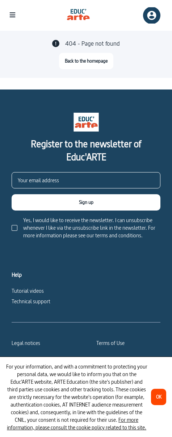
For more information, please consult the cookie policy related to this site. (76, 423)
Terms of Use (110, 343)
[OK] (158, 397)
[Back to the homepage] (86, 61)
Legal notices (26, 343)
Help (17, 275)
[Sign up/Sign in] (151, 15)
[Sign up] (86, 202)
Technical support (31, 301)
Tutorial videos (28, 291)
